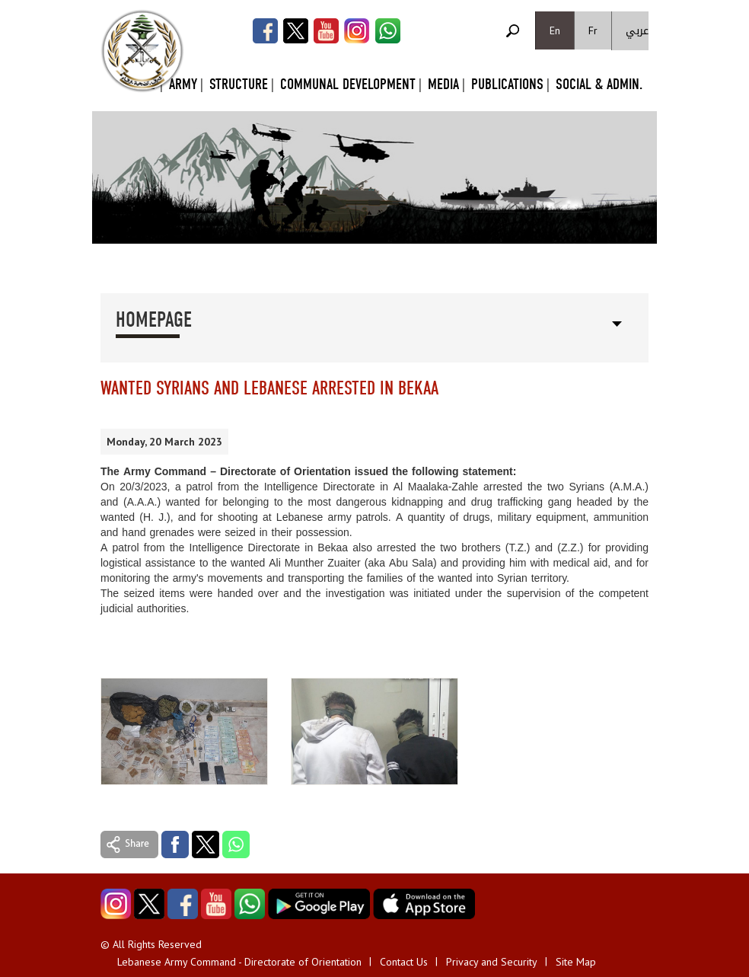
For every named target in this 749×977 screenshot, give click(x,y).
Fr (593, 30)
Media (443, 84)
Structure (238, 84)
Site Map (576, 962)
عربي (637, 31)
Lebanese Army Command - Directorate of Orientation (239, 962)
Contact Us (404, 962)
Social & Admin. (599, 84)
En (555, 30)
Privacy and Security (491, 962)
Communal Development (348, 84)
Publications (507, 84)
